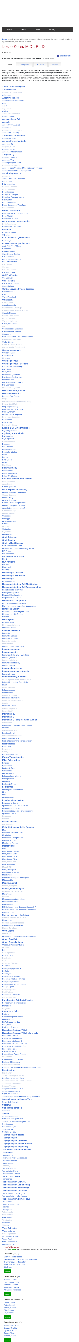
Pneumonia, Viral (9, 997)
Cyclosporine (7, 355)
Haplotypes (6, 570)
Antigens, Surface (9, 157)
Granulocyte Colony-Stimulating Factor (18, 548)
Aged (4, 106)
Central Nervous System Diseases (18, 289)
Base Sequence (8, 189)
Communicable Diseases (12, 329)
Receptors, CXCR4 (10, 1036)
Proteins (5, 1014)
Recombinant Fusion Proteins (14, 1054)
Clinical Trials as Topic (11, 316)
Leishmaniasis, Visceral (12, 776)
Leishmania (7, 771)
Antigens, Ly (8, 155)
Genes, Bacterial (9, 495)
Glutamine (6, 529)
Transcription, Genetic (11, 1174)
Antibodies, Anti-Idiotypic (12, 130)
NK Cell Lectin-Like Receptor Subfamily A (19, 907)
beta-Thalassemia (9, 1242)
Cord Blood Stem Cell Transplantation (17, 337)
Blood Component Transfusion (14, 205)
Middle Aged (7, 875)
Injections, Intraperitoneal (12, 700)
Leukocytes (7, 787)
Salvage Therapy (9, 1086)
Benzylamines (8, 192)
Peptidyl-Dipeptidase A (11, 968)
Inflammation (7, 693)
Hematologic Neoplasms (13, 575)
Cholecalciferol (8, 303)
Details (55, 64)
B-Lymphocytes (8, 184)
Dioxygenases (8, 385)
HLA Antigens (8, 562)
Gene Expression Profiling (14, 489)
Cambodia (6, 249)
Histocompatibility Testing (12, 614)
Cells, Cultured (8, 286)
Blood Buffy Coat (9, 202)
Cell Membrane (8, 272)
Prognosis (6, 1008)
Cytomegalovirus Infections (15, 364)
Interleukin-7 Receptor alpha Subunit (17, 725)
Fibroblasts (6, 465)
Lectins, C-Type (8, 768)
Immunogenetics (10, 652)
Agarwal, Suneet (10, 1330)
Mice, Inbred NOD (9, 862)
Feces (4, 455)
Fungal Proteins (8, 481)
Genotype (6, 518)
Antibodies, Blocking (10, 133)
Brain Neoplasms (9, 224)
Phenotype (6, 974)
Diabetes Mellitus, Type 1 (12, 382)
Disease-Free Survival (11, 396)
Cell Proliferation (10, 275)
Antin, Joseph (9, 1305)
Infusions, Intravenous (11, 698)
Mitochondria (7, 880)
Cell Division (7, 264)
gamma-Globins (8, 1244)
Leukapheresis (8, 779)
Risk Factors (7, 1073)
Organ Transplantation (12, 942)
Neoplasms (6, 920)
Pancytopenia (7, 955)
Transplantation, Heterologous (14, 1196)
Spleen (5, 1113)
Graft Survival (8, 540)
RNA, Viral (6, 1025)
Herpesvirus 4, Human (11, 598)
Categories (24, 64)
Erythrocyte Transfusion (13, 433)
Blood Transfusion (11, 210)
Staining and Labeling (11, 1116)
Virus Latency (8, 1231)
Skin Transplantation (12, 1108)
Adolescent (6, 95)
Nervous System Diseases (13, 923)
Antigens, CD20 (8, 149)
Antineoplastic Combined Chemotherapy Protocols (23, 168)
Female (5, 457)
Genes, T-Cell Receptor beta (14, 503)
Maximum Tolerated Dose (12, 832)
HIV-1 (4, 559)
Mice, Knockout (8, 864)
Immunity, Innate (9, 641)
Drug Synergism (8, 412)
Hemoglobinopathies (10, 592)
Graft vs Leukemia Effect (12, 546)
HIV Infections (8, 554)
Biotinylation (7, 200)
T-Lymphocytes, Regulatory (15, 1147)
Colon (4, 326)
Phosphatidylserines (10, 981)
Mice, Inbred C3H (9, 854)
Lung (4, 795)
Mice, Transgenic (9, 870)
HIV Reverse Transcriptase (13, 556)
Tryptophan (6, 1209)
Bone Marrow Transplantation (16, 221)
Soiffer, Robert (10, 1308)
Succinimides (7, 1124)
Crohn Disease (8, 342)
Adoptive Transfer (10, 98)
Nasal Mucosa (8, 912)
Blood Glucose (8, 208)
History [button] (52, 29)
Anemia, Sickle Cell (11, 119)
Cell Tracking (8, 281)
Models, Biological (9, 886)
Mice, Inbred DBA (9, 859)
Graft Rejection (9, 537)
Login (4, 39)
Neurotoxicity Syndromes (12, 925)
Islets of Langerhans (10, 738)
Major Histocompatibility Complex (18, 827)
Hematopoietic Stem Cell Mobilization (20, 584)
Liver (4, 792)
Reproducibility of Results (12, 1059)
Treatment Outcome (10, 1204)
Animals (6, 122)
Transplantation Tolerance (14, 1191)
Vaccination (7, 1220)
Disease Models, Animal (13, 390)
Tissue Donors (8, 1163)
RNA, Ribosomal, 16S (11, 1022)
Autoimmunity (7, 181)
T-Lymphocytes (9, 1138)
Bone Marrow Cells (10, 218)
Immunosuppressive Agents (15, 671)
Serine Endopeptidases (11, 1091)
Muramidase (7, 894)
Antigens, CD (7, 144)
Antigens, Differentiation (12, 152)
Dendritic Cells (8, 380)
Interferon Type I (9, 706)
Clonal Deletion (8, 318)
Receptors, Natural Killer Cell (14, 1046)
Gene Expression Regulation (14, 492)
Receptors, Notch (9, 1049)
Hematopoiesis (8, 581)
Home (9, 29)
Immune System (9, 628)
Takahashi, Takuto (11, 1287)
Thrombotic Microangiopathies (14, 1158)
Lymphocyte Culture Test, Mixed (15, 805)
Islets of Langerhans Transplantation (17, 741)
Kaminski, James (11, 1285)
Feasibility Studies (9, 452)
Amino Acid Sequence (11, 114)
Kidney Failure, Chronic (11, 754)
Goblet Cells (7, 534)
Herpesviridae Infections (12, 595)
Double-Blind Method (10, 404)
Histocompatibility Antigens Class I (16, 612)
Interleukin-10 (7, 711)
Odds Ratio (6, 933)
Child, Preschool (9, 297)
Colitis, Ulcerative (9, 324)
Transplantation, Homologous (16, 1199)
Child (4, 294)
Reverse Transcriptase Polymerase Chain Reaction (23, 1067)
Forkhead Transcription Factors (17, 479)
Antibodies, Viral (9, 138)
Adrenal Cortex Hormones (13, 101)
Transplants (7, 1202)
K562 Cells (6, 746)
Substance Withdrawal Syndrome (16, 1121)
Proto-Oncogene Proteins (12, 1017)
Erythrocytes (7, 436)
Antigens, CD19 (8, 147)
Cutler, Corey (9, 1302)
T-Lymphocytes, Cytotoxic (14, 1141)
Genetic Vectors (8, 513)
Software (6, 1111)
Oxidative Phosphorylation (13, 945)
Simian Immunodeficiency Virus (17, 1099)
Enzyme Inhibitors (9, 425)
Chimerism (7, 300)
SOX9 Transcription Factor (13, 1075)
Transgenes (7, 1179)
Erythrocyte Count (9, 431)
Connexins (6, 334)
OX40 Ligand (8, 931)
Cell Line (6, 267)
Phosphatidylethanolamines (13, 979)
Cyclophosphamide (11, 350)
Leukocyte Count (9, 784)
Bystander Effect (9, 232)
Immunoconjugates (11, 649)
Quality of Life (8, 1019)
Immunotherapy (8, 674)
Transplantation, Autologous (13, 1193)
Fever (4, 462)
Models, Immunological (13, 888)
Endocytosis (7, 420)
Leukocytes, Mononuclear (12, 790)
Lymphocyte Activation (13, 800)
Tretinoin (5, 1207)
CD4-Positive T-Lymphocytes (16, 238)
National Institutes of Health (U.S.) (16, 915)
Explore (7, 1271)
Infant (4, 685)
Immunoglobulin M (9, 660)
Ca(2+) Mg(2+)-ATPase (11, 246)
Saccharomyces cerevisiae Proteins (16, 1081)
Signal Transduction (10, 1094)
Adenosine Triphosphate (12, 92)
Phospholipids (8, 987)
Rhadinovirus (8, 1070)
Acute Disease (9, 90)
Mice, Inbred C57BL (10, 856)
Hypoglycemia (8, 622)
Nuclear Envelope (9, 928)
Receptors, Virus (9, 1051)
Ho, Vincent (8, 1313)
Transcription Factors (11, 1171)
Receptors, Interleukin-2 (12, 1041)
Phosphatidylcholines (11, 976)
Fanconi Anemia (8, 449)
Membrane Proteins (10, 843)
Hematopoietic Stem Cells (13, 590)
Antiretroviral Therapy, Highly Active (16, 171)
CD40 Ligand (7, 240)
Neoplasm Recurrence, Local (14, 917)
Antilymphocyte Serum (11, 163)
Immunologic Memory (11, 663)
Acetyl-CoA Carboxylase (13, 87)
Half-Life (5, 565)
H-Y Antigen (7, 551)
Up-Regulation (8, 1217)
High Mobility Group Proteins (14, 603)
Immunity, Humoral (10, 638)
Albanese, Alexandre (12, 1290)
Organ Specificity (10, 939)
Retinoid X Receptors (11, 1062)
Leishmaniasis (8, 773)
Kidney (5, 752)
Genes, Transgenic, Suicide (13, 505)
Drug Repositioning (10, 407)
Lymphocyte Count (10, 803)
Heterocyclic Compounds (14, 600)
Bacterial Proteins (9, 187)
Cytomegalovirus (10, 361)
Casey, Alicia (9, 1333)
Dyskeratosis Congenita (12, 414)
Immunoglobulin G (9, 657)
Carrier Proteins (8, 251)
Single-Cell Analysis (10, 1102)
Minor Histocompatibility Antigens (15, 877)
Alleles (5, 111)
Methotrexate (8, 846)
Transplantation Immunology (15, 1188)
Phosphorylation (8, 989)
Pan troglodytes (8, 953)
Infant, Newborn (8, 687)
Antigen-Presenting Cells (14, 141)
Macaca (5, 819)
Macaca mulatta (9, 821)
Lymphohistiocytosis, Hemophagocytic (17, 811)
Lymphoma (6, 816)
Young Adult (7, 1239)
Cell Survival (7, 278)
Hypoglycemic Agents (11, 625)
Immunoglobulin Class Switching (15, 655)
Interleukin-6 (7, 722)
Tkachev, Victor (10, 1280)
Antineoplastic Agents (11, 165)
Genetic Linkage (9, 511)
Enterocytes (7, 422)
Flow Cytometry (9, 468)
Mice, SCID (7, 867)
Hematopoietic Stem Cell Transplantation (21, 587)
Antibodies (6, 127)
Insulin (5, 703)
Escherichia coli (8, 441)
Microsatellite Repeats (11, 872)
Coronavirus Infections (11, 339)
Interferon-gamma (9, 708)
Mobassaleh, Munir (12, 1325)
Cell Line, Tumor (9, 270)
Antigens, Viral (8, 160)
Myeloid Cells (7, 904)
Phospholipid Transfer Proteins (14, 984)
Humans (5, 617)
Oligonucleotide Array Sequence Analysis (19, 936)
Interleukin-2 (8, 717)
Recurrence (7, 1057)
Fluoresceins (7, 470)
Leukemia (6, 781)
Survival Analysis (9, 1127)
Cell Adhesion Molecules (12, 259)
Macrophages (7, 824)
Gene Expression (9, 487)
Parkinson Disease (10, 963)
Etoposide (6, 444)
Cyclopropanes (8, 353)
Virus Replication (9, 1234)
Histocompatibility (10, 609)
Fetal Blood (7, 460)
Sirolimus (6, 1105)
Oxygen (5, 947)
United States (7, 1215)
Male (4, 830)
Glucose (5, 526)
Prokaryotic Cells (10, 1011)
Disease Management (11, 387)
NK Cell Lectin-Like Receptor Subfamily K (19, 910)
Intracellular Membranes (12, 736)
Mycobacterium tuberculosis (13, 899)
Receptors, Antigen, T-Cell (14, 1030)
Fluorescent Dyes (9, 473)
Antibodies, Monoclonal (13, 136)
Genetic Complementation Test (15, 508)
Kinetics (5, 763)
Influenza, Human (9, 695)
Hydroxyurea (8, 619)
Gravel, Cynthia (10, 1328)
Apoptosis (6, 176)
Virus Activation (9, 1228)
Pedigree (6, 966)
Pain (4, 950)
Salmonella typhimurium (12, 1083)
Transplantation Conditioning (16, 1185)
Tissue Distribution (9, 1160)
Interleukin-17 (8, 714)
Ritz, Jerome (9, 1310)
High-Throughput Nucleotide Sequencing (19, 606)
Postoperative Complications (14, 1003)
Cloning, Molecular (10, 321)
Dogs (4, 399)
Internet (5, 728)
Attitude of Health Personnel (13, 179)
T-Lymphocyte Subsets (13, 1135)
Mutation (5, 897)
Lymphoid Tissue (9, 813)
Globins (5, 524)
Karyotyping (7, 749)
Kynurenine (7, 766)
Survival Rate (7, 1129)
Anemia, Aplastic (9, 116)
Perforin (5, 971)
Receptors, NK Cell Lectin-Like (14, 1044)
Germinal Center (9, 521)
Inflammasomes (8, 690)
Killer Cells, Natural (11, 760)
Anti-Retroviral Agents (11, 125)
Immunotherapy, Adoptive (14, 677)
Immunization (7, 644)
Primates (6, 1006)
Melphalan (6, 835)
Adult (4, 103)
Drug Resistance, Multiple (12, 409)
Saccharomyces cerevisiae (13, 1078)
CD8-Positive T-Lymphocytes (16, 243)
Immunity (6, 633)
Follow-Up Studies (9, 476)
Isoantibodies (8, 744)
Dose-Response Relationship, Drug (16, 401)
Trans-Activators (9, 1168)
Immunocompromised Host (13, 646)
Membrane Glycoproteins (12, 838)
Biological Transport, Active (13, 197)
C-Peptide (6, 235)
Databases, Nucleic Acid (12, 377)
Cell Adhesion (8, 256)
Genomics (6, 516)
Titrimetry (6, 1166)
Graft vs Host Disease (12, 543)
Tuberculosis (7, 1212)
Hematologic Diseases (12, 572)
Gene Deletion (8, 484)
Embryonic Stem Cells (11, 417)
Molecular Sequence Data (13, 891)
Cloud (9, 64)
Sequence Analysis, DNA (12, 1088)
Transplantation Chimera (14, 1182)
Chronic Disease (9, 313)
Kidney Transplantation (13, 757)
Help (38, 29)
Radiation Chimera (10, 1027)
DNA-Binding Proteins (11, 374)
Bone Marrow (7, 216)
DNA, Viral (6, 372)
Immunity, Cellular (9, 636)
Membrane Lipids (9, 840)
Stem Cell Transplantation (12, 1119)
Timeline (40, 64)
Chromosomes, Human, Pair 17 (15, 310)
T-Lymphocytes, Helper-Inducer (17, 1144)
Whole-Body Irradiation (11, 1236)
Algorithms (6, 108)
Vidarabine (6, 1225)
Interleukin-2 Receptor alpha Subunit (19, 720)
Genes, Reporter (9, 500)
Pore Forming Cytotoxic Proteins (17, 1000)
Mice (4, 849)
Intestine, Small (8, 733)
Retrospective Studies (11, 1064)
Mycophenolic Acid (10, 902)
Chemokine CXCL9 (10, 292)
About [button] (23, 29)
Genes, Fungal (8, 497)
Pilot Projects (7, 992)
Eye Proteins (7, 447)
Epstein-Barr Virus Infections (16, 428)
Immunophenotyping (12, 668)
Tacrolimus (7, 1152)
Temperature (7, 1155)
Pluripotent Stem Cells (11, 995)
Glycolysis (6, 532)
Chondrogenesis (9, 305)
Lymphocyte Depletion (11, 808)
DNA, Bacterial (8, 369)
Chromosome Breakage (12, 308)
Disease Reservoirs (11, 393)
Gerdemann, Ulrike (11, 1282)
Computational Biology (11, 331)
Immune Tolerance (11, 630)
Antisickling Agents (11, 173)
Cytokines (6, 358)
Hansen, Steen (10, 1336)
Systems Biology (9, 1132)
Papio (4, 960)
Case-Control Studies (11, 254)
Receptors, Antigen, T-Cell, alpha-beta (20, 1033)
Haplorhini (6, 567)
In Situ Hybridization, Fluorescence (16, 679)
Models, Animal (9, 883)
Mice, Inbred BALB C (10, 851)
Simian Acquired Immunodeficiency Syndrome (21, 1096)
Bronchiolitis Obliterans (11, 227)
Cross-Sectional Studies (12, 344)
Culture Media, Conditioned (13, 347)
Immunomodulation (10, 665)
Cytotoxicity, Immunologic (12, 366)
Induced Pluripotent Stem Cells (15, 682)
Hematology (8, 578)
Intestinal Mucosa (9, 730)
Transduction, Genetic (11, 1176)
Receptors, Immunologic (12, 1038)
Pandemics (6, 958)
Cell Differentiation (9, 262)
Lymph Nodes (8, 797)
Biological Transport (10, 194)
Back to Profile (64, 56)
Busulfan (6, 229)
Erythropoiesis (8, 439)
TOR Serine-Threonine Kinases (16, 1149)
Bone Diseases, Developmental (15, 213)
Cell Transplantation (10, 283)
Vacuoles (6, 1223)
